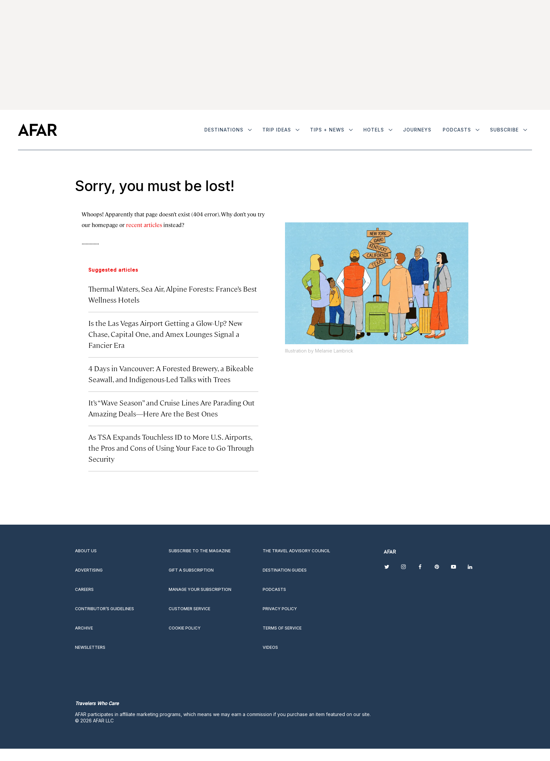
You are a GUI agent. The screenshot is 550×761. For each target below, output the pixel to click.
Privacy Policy (280, 608)
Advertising (89, 570)
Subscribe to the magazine (200, 550)
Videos (270, 647)
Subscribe (504, 129)
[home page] (37, 130)
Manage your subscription (200, 589)
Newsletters (90, 647)
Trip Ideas (276, 129)
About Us (86, 550)
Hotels (373, 129)
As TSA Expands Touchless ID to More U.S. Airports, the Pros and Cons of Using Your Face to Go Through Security (171, 447)
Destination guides (285, 570)
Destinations (223, 129)
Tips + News (327, 129)
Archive (84, 628)
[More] (250, 130)
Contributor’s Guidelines (104, 608)
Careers (84, 589)
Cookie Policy (185, 628)
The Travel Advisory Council (296, 550)
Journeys (417, 129)
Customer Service (189, 608)
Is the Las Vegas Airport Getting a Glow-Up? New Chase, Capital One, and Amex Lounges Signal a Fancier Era (165, 334)
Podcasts (457, 129)
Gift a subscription (191, 570)
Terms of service (282, 628)
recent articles (144, 224)
